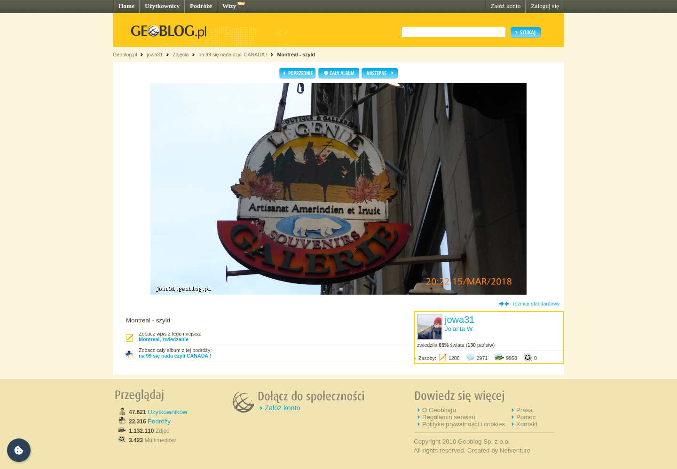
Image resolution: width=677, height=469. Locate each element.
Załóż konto (505, 5)
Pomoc (525, 417)
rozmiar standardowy (536, 303)
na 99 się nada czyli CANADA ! (232, 54)
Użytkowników (167, 411)
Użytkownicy (162, 5)
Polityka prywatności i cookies (463, 424)
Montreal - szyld (296, 54)
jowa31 (155, 54)
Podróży (159, 421)
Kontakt (526, 424)
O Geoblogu (439, 410)
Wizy (229, 5)
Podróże (201, 5)
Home (126, 5)
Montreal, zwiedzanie (164, 339)
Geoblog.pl (125, 54)
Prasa (524, 410)
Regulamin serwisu (448, 417)
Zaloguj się (545, 5)
